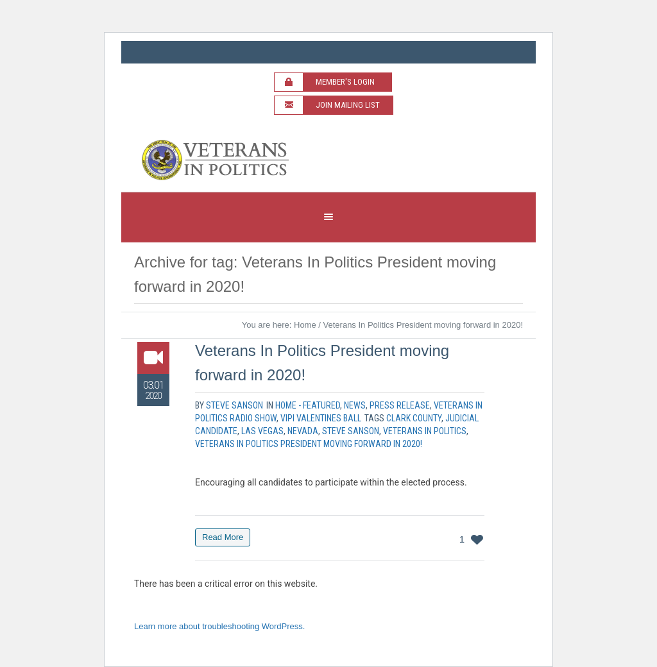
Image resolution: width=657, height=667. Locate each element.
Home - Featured (307, 405)
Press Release (400, 405)
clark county (413, 418)
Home (305, 325)
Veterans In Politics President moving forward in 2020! (308, 444)
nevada (302, 431)
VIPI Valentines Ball (320, 418)
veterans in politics (424, 431)
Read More (222, 537)
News (355, 405)
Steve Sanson (350, 431)
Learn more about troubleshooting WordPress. (219, 626)
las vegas (262, 431)
